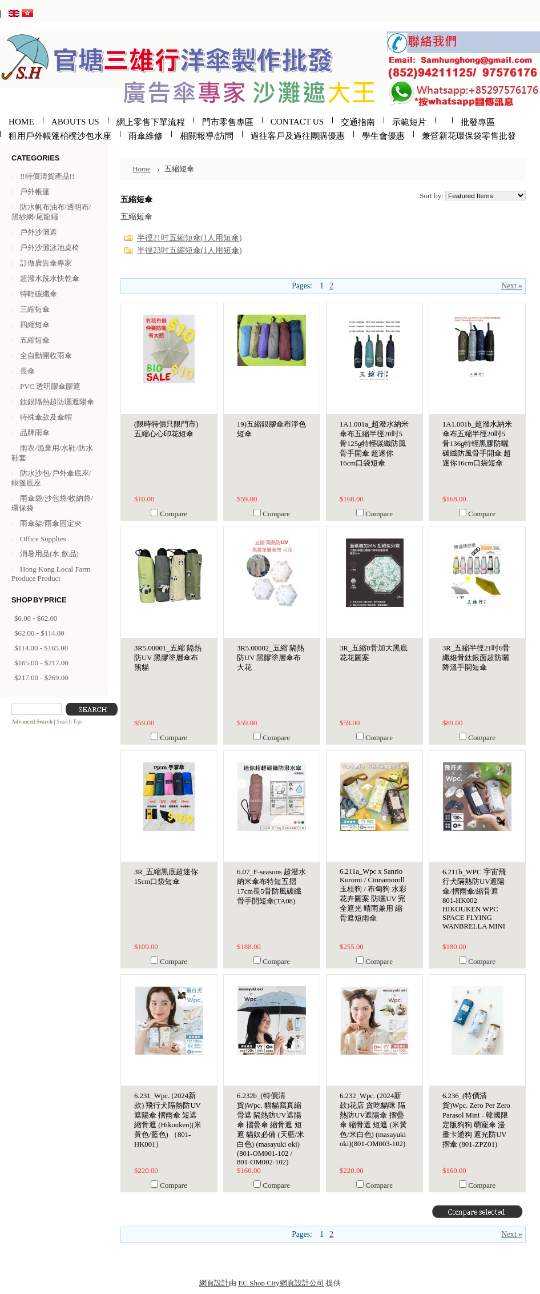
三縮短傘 (35, 309)
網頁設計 (214, 1283)
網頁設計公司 (302, 1283)
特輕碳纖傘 (38, 294)
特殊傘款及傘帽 (46, 417)
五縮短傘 (35, 340)
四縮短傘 (35, 324)
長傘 (27, 371)
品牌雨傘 (35, 432)
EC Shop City (258, 1283)
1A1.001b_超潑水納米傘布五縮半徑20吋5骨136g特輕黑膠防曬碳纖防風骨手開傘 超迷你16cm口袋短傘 (477, 443)
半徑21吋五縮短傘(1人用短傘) (189, 238)
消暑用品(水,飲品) (49, 553)
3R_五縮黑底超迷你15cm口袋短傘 (166, 877)
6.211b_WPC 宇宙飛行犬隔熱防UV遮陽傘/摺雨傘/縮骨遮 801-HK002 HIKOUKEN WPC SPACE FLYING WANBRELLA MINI (474, 899)
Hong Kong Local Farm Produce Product (51, 573)
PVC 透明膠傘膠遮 (50, 386)
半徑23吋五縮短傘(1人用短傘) (189, 250)
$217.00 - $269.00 (41, 677)
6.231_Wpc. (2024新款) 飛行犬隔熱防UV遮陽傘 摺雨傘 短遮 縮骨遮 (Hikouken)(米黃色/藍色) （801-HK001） (168, 1120)
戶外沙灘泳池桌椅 (49, 247)
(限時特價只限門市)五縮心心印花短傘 (166, 429)
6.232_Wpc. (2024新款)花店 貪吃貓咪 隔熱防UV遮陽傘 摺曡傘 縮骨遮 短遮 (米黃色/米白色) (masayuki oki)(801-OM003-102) (373, 1120)
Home (141, 168)
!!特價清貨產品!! (47, 176)
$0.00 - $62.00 (35, 618)
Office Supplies (43, 539)
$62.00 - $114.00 (39, 633)
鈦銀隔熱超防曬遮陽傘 (57, 401)
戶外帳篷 (35, 191)
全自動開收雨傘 (46, 355)
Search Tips (70, 721)
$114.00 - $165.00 (41, 648)
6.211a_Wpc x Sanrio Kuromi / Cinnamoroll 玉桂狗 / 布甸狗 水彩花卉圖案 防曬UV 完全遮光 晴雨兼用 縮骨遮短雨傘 (373, 894)
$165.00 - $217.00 (41, 662)
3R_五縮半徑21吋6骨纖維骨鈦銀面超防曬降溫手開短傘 (476, 658)
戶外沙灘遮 (38, 232)
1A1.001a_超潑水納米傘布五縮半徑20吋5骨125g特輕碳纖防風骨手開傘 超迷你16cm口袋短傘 (374, 443)
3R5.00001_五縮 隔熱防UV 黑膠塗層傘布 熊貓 (168, 658)
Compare (173, 513)
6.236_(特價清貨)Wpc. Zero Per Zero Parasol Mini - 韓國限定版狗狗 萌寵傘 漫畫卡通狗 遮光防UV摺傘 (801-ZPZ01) (476, 1120)
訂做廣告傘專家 (46, 263)
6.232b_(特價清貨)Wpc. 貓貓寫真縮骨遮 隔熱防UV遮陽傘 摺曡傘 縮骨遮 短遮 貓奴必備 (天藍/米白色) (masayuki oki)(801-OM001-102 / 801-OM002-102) (270, 1129)
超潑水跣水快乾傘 (49, 278)
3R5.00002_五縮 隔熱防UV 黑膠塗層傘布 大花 (270, 658)
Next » (511, 286)
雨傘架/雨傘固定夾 (51, 523)
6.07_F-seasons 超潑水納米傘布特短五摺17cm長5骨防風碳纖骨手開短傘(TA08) (271, 886)
